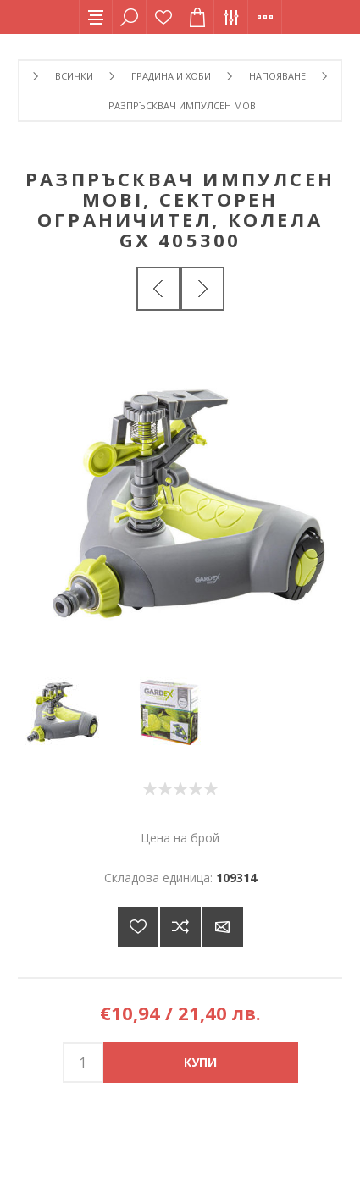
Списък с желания (163, 17)
